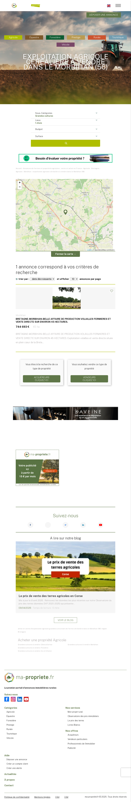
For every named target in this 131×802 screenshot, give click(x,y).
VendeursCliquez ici (89, 379)
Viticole (65, 44)
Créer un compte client (17, 764)
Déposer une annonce (103, 14)
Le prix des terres (76, 720)
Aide (7, 755)
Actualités (10, 774)
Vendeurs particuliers (77, 739)
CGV (66, 797)
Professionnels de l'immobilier (81, 744)
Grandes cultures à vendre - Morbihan (83, 645)
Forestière (55, 37)
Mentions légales (42, 797)
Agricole (13, 37)
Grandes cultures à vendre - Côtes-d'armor (35, 645)
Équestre (34, 37)
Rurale (96, 37)
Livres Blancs (74, 725)
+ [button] (20, 183)
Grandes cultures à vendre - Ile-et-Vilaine (35, 651)
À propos (9, 779)
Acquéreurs (73, 735)
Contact (9, 785)
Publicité (72, 748)
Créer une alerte (14, 768)
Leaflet (89, 250)
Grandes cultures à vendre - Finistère (33, 648)
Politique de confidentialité (16, 797)
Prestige (76, 37)
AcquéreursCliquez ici (41, 379)
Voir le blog (65, 620)
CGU (57, 797)
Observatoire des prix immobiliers (83, 716)
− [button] (20, 187)
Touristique (118, 37)
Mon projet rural (75, 712)
